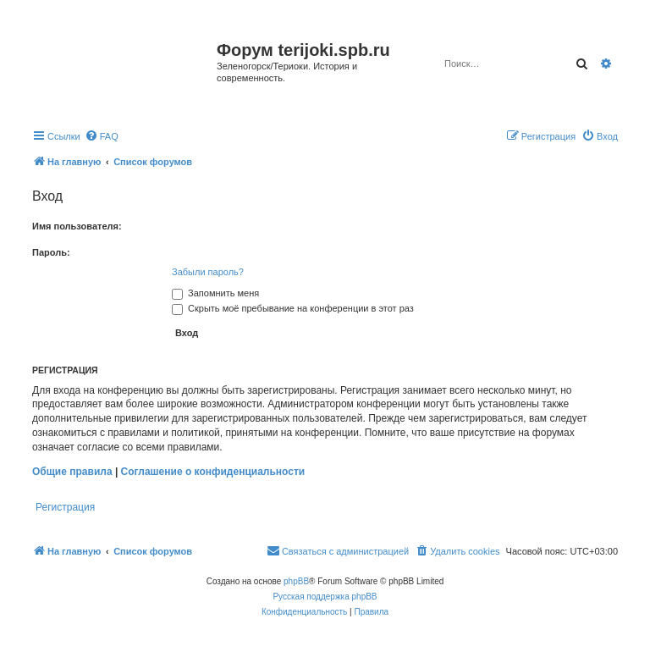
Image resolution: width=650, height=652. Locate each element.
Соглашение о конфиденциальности (213, 472)
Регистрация (65, 507)
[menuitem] (101, 136)
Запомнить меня (215, 293)
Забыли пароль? (208, 272)
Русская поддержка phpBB (325, 596)
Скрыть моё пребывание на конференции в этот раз (293, 308)
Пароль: (51, 252)
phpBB (296, 581)
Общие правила (72, 472)
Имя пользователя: (77, 226)
